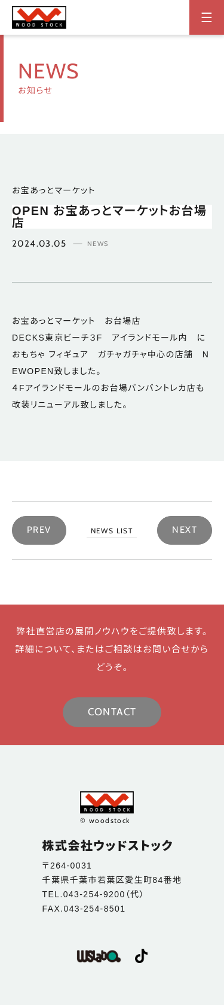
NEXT (184, 529)
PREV (39, 529)
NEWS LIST (112, 530)
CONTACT (112, 712)
